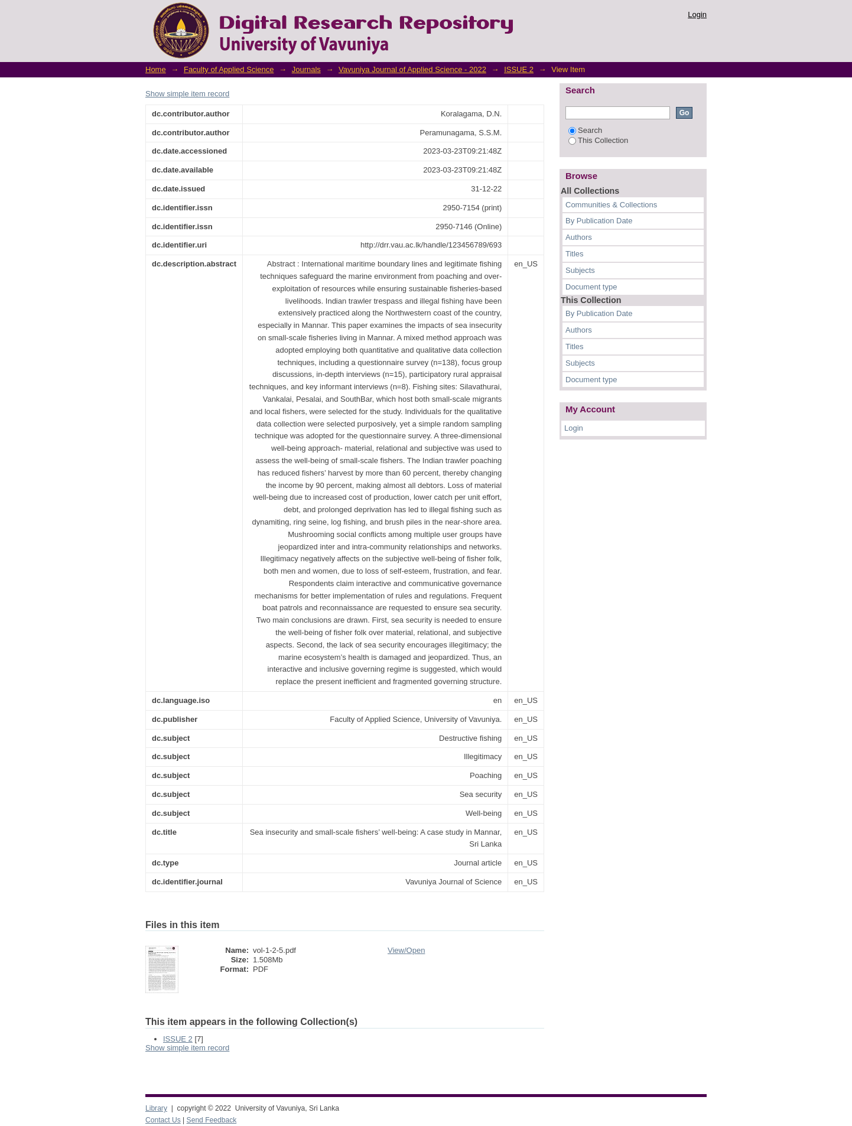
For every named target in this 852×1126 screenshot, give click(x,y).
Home (155, 69)
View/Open (406, 950)
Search (585, 130)
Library (156, 1108)
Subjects (580, 270)
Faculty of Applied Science (229, 69)
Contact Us (163, 1120)
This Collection (598, 140)
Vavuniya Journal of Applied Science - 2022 (412, 69)
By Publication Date (598, 220)
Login (697, 14)
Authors (578, 237)
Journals (306, 69)
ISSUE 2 (519, 69)
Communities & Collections (611, 204)
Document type (591, 286)
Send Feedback (212, 1120)
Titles (574, 253)
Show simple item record (187, 93)
